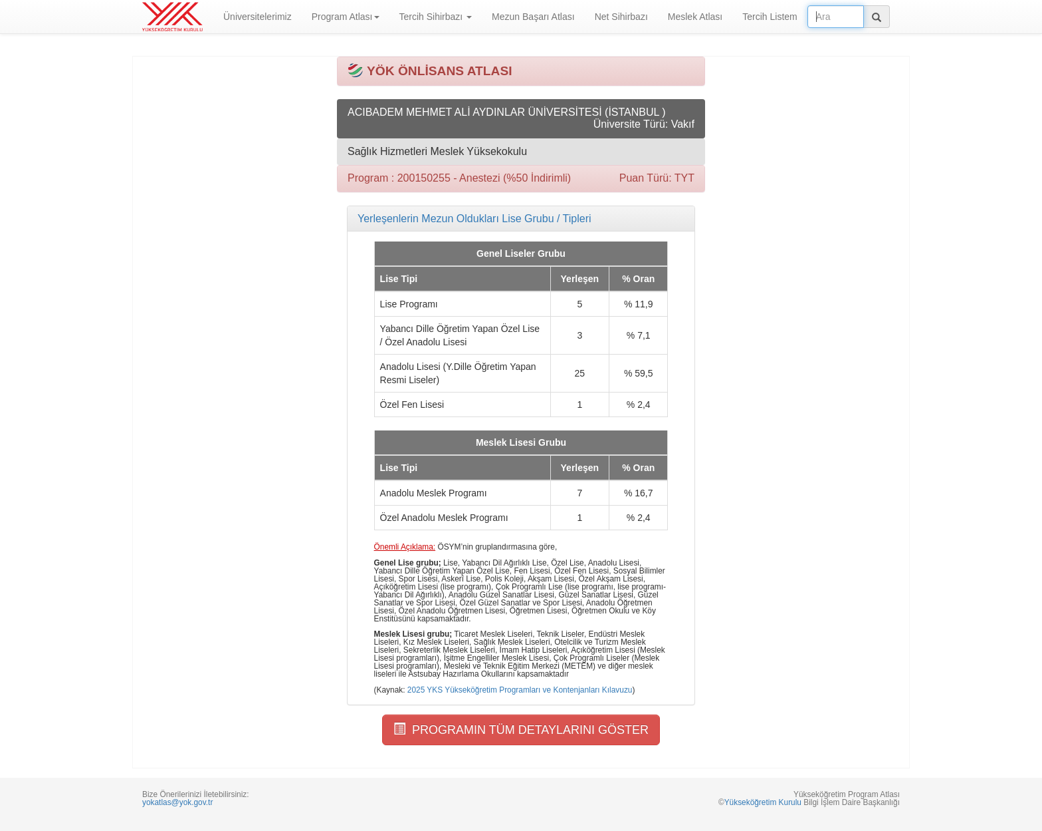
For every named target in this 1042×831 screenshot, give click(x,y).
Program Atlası (345, 16)
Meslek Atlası (695, 16)
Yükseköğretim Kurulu (762, 802)
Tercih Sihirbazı (435, 16)
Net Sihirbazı (621, 16)
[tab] (521, 219)
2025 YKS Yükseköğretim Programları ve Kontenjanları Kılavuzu (520, 690)
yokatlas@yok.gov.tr (177, 802)
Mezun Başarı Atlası (533, 16)
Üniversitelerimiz (257, 16)
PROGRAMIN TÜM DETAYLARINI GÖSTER (521, 730)
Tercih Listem (769, 16)
